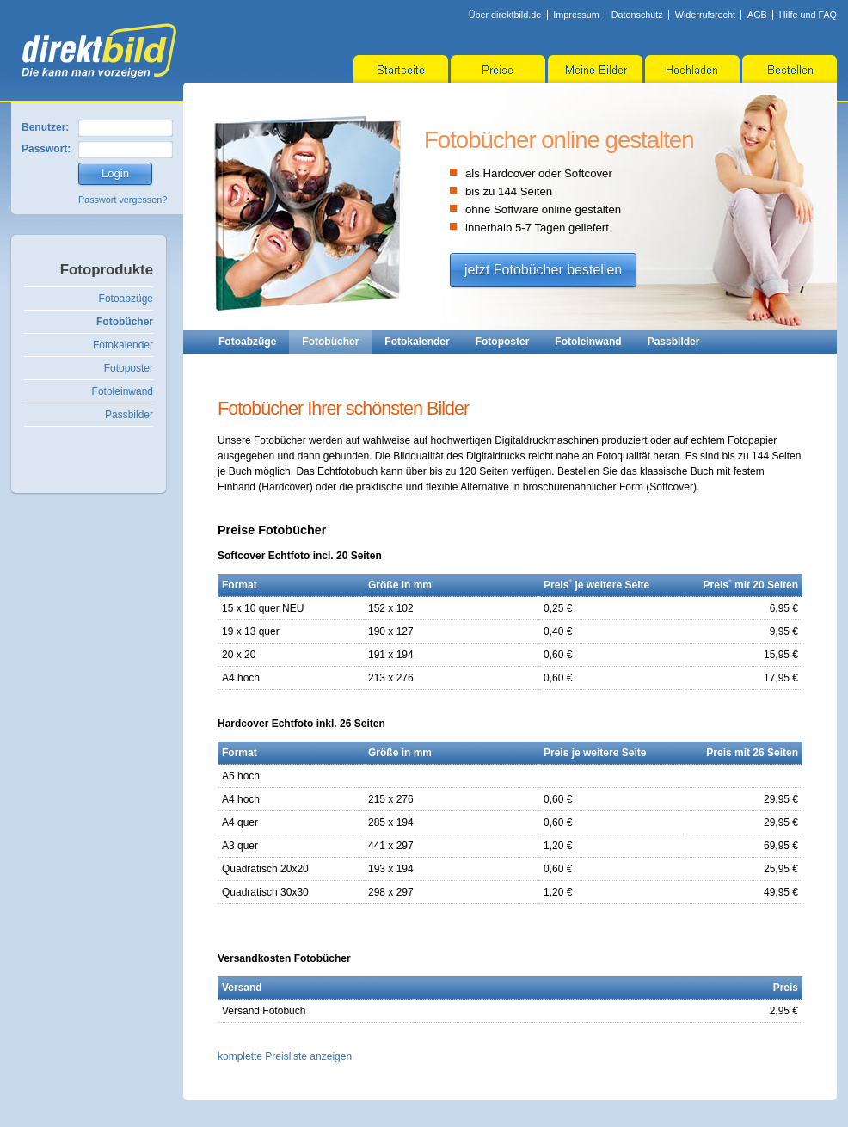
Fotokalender (123, 345)
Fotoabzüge (126, 299)
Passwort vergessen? (122, 199)
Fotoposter (128, 368)
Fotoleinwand (122, 391)
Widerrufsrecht (705, 14)
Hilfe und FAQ (808, 14)
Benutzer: (45, 127)
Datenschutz (637, 14)
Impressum (576, 14)
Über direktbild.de (505, 14)
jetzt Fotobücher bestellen (543, 269)
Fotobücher (124, 322)
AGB (757, 14)
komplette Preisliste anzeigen (285, 1056)
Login (115, 173)
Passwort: (46, 149)
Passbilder (129, 415)
